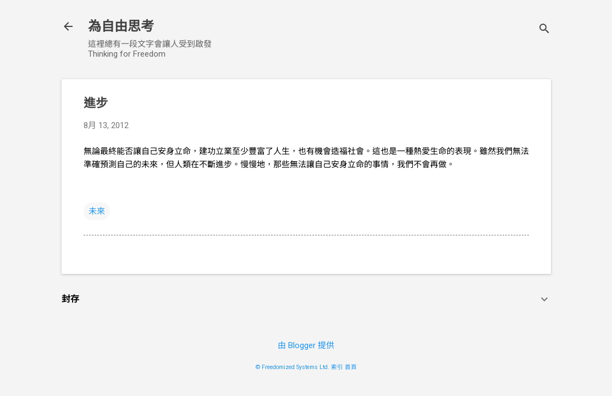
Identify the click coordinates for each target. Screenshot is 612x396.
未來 (97, 211)
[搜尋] (544, 30)
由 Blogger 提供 (306, 345)
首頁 (351, 367)
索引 (337, 367)
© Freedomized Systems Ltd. (292, 367)
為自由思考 (121, 26)
